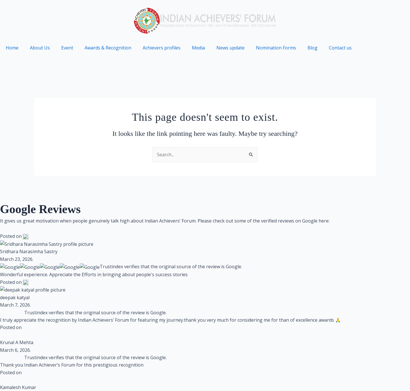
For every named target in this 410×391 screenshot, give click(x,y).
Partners (392, 377)
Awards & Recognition (108, 48)
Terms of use (296, 377)
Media (198, 48)
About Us (40, 48)
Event (67, 48)
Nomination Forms (276, 48)
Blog (312, 48)
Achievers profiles (162, 48)
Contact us (340, 48)
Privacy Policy (256, 377)
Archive (363, 377)
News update (230, 48)
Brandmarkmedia (131, 312)
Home (12, 48)
